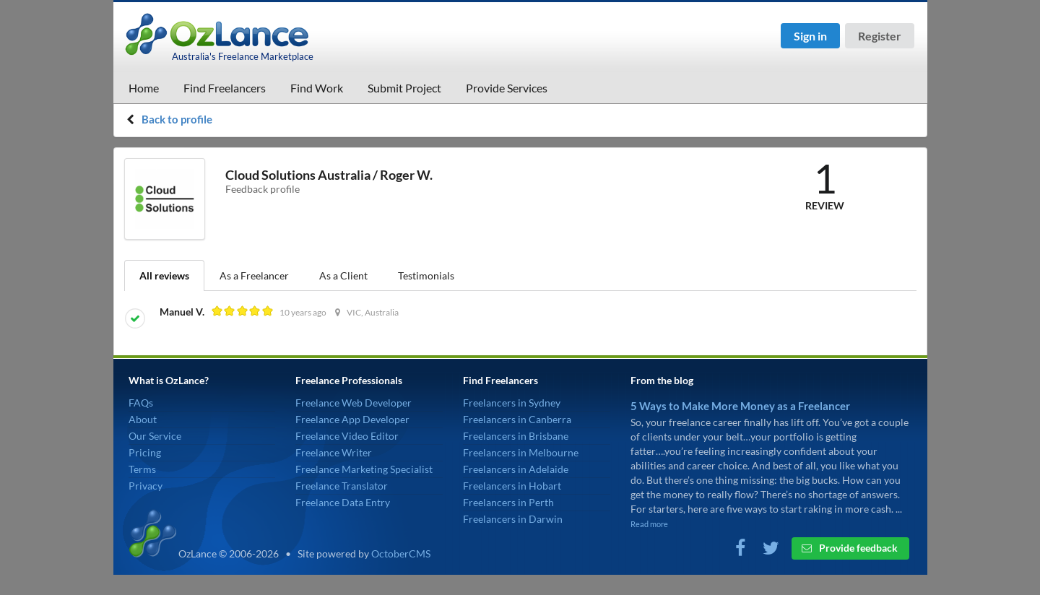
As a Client (343, 275)
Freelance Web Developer (353, 402)
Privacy (145, 485)
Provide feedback (849, 548)
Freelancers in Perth (508, 502)
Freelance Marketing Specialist (364, 469)
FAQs (141, 402)
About (143, 419)
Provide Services (506, 88)
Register (879, 36)
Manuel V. (183, 311)
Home (144, 88)
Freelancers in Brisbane (515, 436)
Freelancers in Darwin (513, 519)
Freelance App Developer (352, 419)
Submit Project (404, 88)
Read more (649, 524)
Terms (142, 469)
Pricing (145, 452)
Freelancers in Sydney (511, 402)
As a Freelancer (254, 275)
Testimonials (426, 275)
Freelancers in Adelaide (515, 469)
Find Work (316, 88)
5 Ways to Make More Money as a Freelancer (740, 405)
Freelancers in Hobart (512, 485)
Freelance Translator (341, 485)
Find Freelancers (224, 88)
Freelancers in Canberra (517, 419)
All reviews (164, 275)
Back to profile (177, 119)
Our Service (155, 436)
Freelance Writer (333, 452)
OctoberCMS (400, 553)
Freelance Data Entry (342, 502)
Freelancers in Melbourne (520, 452)
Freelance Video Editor (347, 436)
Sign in (810, 36)
